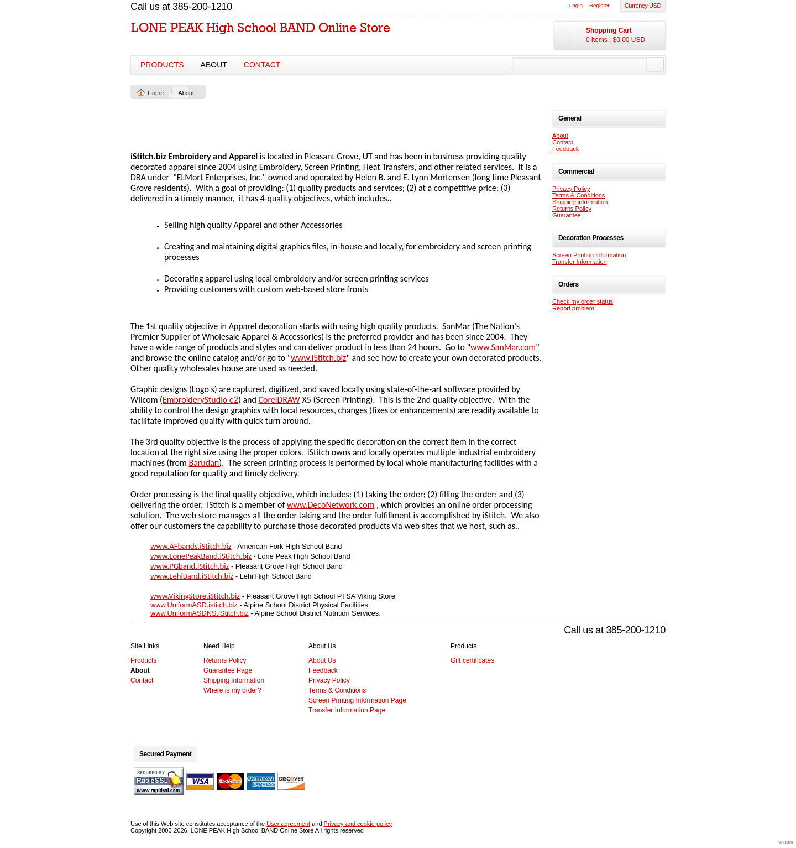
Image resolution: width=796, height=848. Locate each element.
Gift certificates (472, 660)
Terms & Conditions (578, 195)
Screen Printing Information (589, 255)
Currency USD (643, 5)
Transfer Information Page (346, 710)
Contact (262, 64)
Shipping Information (233, 680)
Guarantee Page (227, 670)
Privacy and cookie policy (358, 823)
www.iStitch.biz (318, 357)
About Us (322, 660)
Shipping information (580, 202)
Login (576, 5)
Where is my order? (232, 690)
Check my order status (582, 301)
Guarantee (566, 215)
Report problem (573, 308)
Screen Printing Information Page (357, 700)
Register (599, 5)
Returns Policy (571, 208)
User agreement (288, 823)
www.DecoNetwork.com (330, 505)
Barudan (203, 462)
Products (162, 64)
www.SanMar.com (503, 347)
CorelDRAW (279, 399)
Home (156, 93)
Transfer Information (579, 261)
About (214, 64)
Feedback (565, 148)
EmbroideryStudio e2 (200, 399)
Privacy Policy (571, 188)
